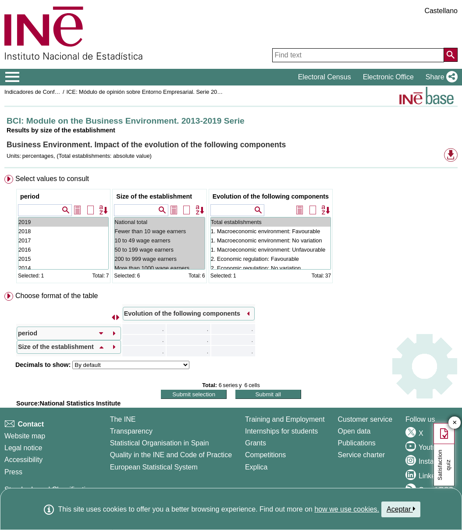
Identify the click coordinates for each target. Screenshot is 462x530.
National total (159, 222)
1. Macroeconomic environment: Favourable (271, 231)
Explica (256, 467)
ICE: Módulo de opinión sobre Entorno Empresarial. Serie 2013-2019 (152, 92)
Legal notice (23, 448)
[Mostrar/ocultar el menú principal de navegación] (12, 77)
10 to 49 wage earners (159, 240)
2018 (63, 231)
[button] (440, 77)
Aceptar (401, 509)
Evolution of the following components (271, 196)
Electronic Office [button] (388, 77)
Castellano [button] (441, 10)
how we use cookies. (346, 509)
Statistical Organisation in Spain (159, 443)
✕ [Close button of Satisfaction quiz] (454, 422)
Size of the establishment (154, 196)
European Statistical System (154, 467)
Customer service (365, 419)
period (29, 196)
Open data (354, 431)
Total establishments (271, 222)
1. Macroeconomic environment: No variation (271, 240)
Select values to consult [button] (52, 178)
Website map (24, 436)
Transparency (131, 431)
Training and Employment (285, 419)
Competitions (265, 455)
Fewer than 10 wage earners (159, 231)
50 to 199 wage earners (159, 249)
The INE (123, 419)
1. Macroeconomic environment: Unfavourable (271, 249)
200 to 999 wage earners (159, 258)
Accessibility (23, 459)
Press (13, 472)
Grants (255, 443)
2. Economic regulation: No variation (271, 268)
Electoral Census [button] (324, 77)
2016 (63, 249)
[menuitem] (231, 231)
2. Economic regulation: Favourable (271, 258)
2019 (63, 222)
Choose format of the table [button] (56, 295)
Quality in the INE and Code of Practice (171, 455)
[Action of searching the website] (451, 55)
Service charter (361, 455)
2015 (63, 258)
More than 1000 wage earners (159, 268)
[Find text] (358, 55)
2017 (63, 240)
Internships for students (281, 431)
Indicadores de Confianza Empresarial (52, 92)
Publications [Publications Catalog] (357, 443)
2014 (63, 268)
